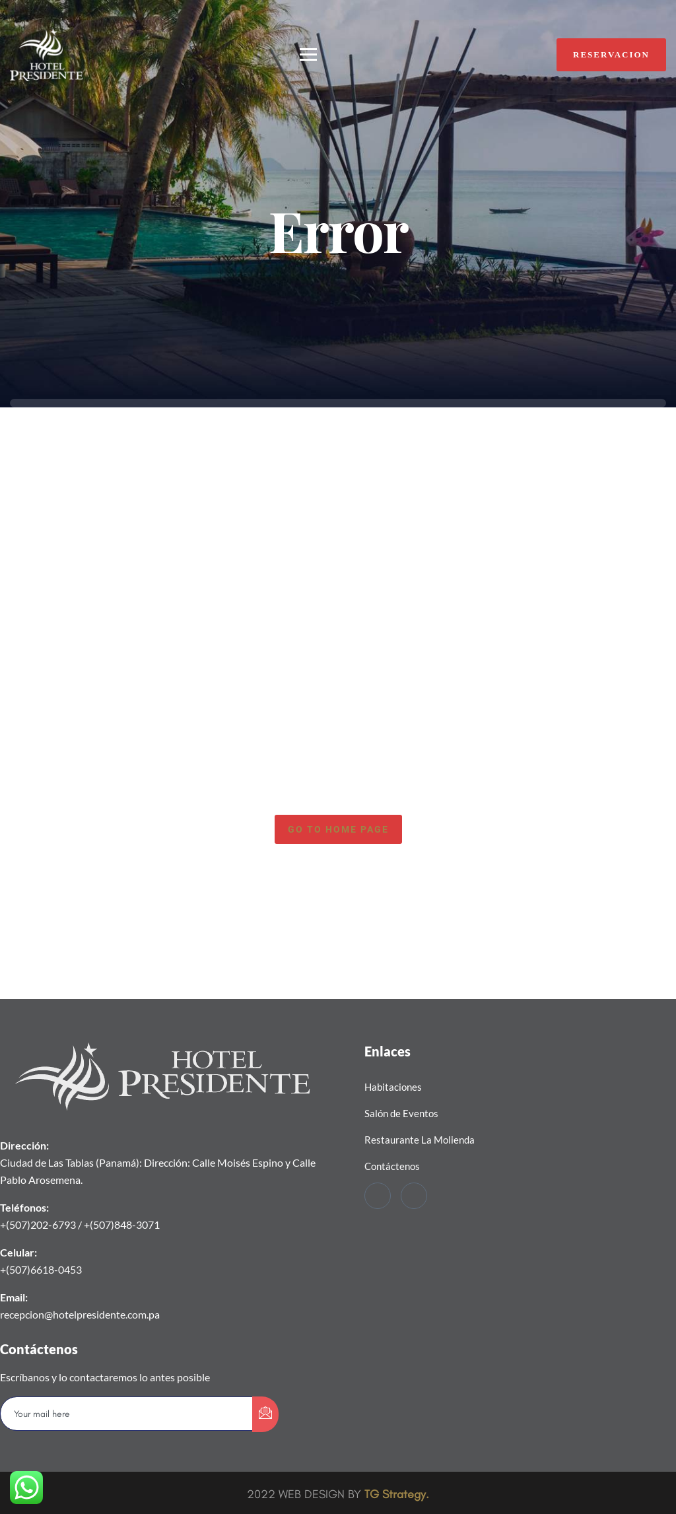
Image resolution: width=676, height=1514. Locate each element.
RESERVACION (611, 54)
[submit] (265, 1414)
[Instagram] (414, 1196)
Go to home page (338, 829)
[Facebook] (377, 1196)
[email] (127, 1413)
